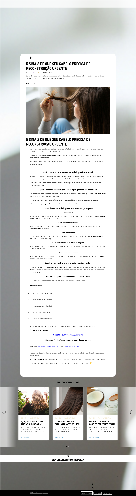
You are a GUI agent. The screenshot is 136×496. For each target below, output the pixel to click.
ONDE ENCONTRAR (62, 4)
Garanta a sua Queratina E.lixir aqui (68, 334)
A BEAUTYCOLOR (44, 4)
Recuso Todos (107, 493)
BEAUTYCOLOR (33, 72)
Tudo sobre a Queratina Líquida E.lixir (47, 347)
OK (117, 477)
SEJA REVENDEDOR (75, 4)
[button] (66, 446)
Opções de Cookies (86, 493)
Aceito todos (97, 493)
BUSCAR (129, 4)
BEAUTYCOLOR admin (38, 418)
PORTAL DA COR (32, 4)
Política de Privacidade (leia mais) (39, 493)
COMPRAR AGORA (86, 4)
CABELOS (23, 4)
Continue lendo (25, 437)
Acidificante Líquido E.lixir (72, 347)
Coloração (26, 390)
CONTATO (53, 4)
